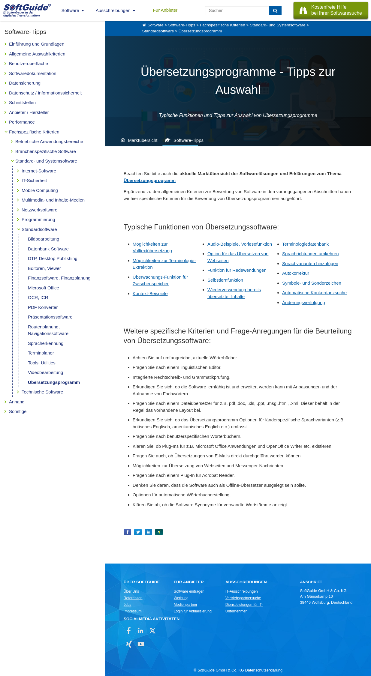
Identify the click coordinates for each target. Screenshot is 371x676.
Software (70, 10)
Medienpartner (185, 605)
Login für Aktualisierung (193, 611)
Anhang (17, 401)
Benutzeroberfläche (28, 63)
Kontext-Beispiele (150, 293)
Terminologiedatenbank (305, 244)
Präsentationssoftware (50, 316)
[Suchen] (275, 10)
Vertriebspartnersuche (243, 598)
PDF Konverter (43, 307)
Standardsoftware (39, 229)
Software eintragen (189, 591)
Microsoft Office (43, 287)
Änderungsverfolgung (303, 302)
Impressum (133, 611)
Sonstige (17, 411)
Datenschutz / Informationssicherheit (45, 92)
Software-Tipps (181, 25)
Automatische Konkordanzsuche (314, 292)
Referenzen (133, 598)
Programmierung (38, 219)
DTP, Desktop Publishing (52, 258)
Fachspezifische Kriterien (34, 131)
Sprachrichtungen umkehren (310, 253)
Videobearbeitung (45, 372)
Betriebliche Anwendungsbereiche (49, 141)
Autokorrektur (295, 273)
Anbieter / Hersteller (29, 112)
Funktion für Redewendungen (237, 270)
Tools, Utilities (42, 362)
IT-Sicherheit (34, 180)
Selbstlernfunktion (225, 280)
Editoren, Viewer (44, 268)
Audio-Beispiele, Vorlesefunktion (239, 244)
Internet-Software (39, 170)
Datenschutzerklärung (263, 670)
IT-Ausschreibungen (241, 591)
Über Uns (131, 591)
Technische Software (42, 391)
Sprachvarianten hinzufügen (310, 263)
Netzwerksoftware (39, 209)
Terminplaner (41, 352)
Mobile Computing (40, 190)
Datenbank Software (48, 248)
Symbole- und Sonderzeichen (311, 283)
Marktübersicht (142, 140)
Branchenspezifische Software (45, 151)
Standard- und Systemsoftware (46, 160)
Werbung (181, 598)
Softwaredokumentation (32, 73)
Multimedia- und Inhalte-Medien (53, 199)
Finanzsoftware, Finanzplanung (59, 277)
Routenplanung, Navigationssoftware (48, 330)
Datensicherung (25, 82)
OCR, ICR (38, 297)
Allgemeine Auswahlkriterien (37, 53)
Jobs (127, 605)
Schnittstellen (22, 102)
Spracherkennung (45, 343)
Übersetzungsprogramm (54, 382)
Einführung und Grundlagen (36, 43)
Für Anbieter (165, 10)
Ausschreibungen (113, 10)
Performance (22, 121)
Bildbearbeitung (43, 238)
